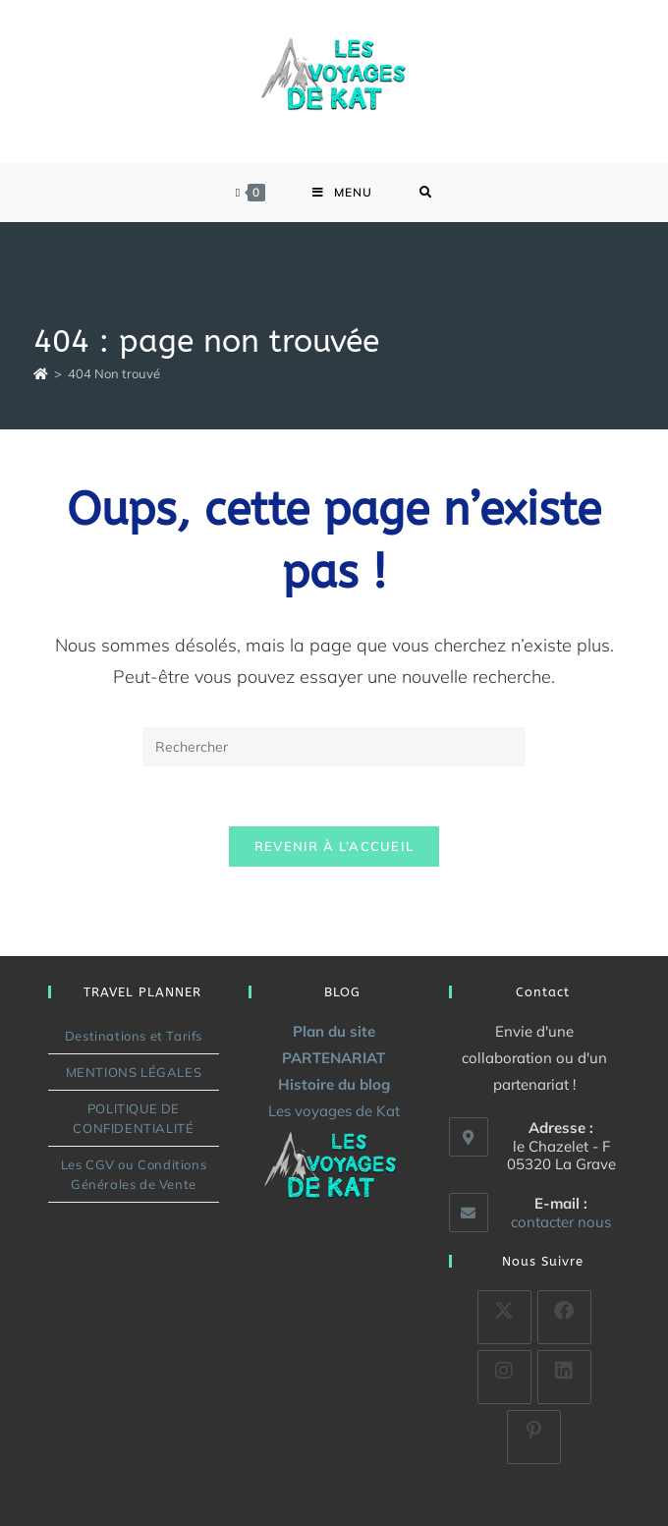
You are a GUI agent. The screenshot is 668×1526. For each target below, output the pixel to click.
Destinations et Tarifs (133, 1036)
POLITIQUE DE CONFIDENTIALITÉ (133, 1118)
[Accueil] (40, 373)
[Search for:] (426, 192)
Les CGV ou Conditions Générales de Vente (134, 1174)
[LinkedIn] (564, 1377)
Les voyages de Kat (334, 1111)
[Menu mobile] (342, 192)
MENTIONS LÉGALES (134, 1072)
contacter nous (561, 1222)
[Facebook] (564, 1317)
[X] (504, 1317)
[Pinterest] (534, 1437)
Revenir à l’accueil (334, 846)
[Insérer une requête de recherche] (334, 746)
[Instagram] (504, 1377)
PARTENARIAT (333, 1057)
